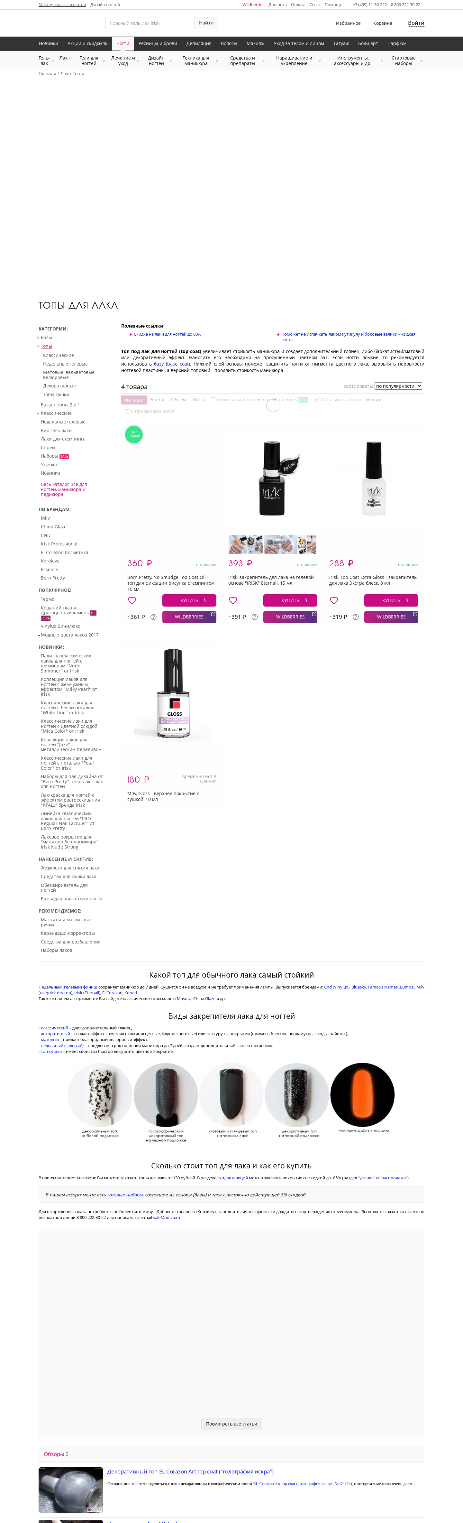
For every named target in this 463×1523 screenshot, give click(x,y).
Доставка (277, 4)
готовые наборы (125, 1105)
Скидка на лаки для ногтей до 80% (167, 244)
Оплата (298, 4)
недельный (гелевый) (62, 956)
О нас (315, 4)
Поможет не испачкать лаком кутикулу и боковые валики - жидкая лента (348, 247)
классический (54, 938)
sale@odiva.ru (166, 1127)
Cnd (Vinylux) (337, 897)
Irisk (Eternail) (87, 903)
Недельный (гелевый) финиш (68, 897)
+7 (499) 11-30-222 (370, 4)
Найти (206, 22)
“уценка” (366, 1088)
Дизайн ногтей (105, 4)
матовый (50, 949)
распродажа (393, 1088)
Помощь (333, 4)
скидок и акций (232, 1088)
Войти (416, 22)
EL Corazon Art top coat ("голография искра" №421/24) (302, 1393)
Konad (130, 903)
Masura (184, 909)
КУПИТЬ (189, 510)
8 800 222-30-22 (405, 4)
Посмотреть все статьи (231, 1334)
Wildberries (253, 4)
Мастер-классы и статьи (62, 4)
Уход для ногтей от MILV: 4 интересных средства (171, 1434)
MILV (228, 1445)
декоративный (55, 944)
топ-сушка (51, 961)
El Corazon (112, 903)
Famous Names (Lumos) (391, 897)
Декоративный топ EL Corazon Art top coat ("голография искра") (190, 1381)
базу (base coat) (172, 274)
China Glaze (204, 909)
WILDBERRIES (189, 527)
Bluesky (358, 897)
